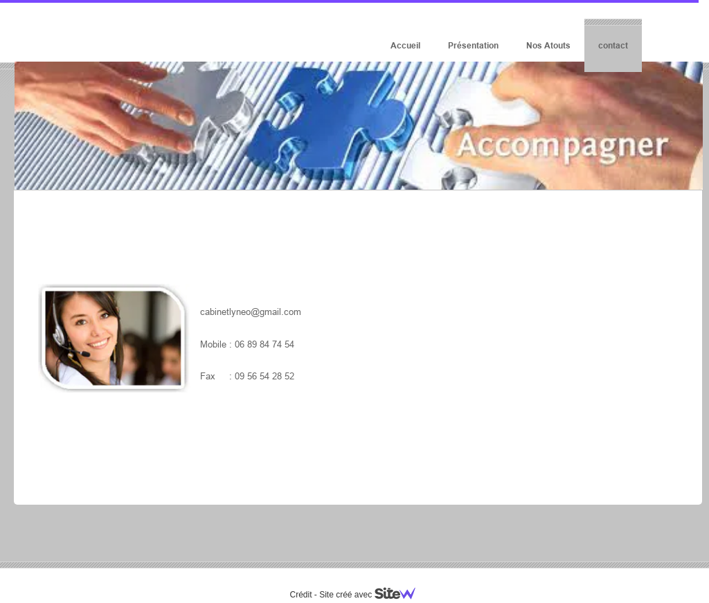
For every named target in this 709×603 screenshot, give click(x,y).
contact (613, 45)
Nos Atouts (548, 45)
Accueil (405, 45)
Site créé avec (372, 595)
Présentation (473, 45)
